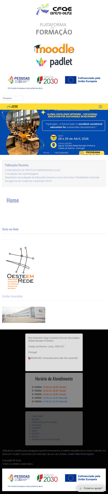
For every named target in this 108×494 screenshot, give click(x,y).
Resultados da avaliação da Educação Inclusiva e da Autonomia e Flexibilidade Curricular (52, 180)
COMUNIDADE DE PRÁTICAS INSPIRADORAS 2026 (32, 173)
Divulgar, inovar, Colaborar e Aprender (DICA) (28, 184)
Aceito (71, 454)
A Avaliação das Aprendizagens (21, 176)
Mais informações (84, 454)
